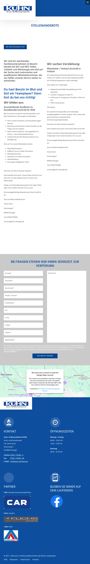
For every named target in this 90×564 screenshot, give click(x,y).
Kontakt (35, 559)
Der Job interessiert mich (15, 46)
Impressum (14, 559)
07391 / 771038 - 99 (17, 458)
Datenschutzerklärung (10, 352)
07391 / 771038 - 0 (16, 455)
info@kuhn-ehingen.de (16, 350)
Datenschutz (25, 559)
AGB (5, 559)
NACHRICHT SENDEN (45, 355)
